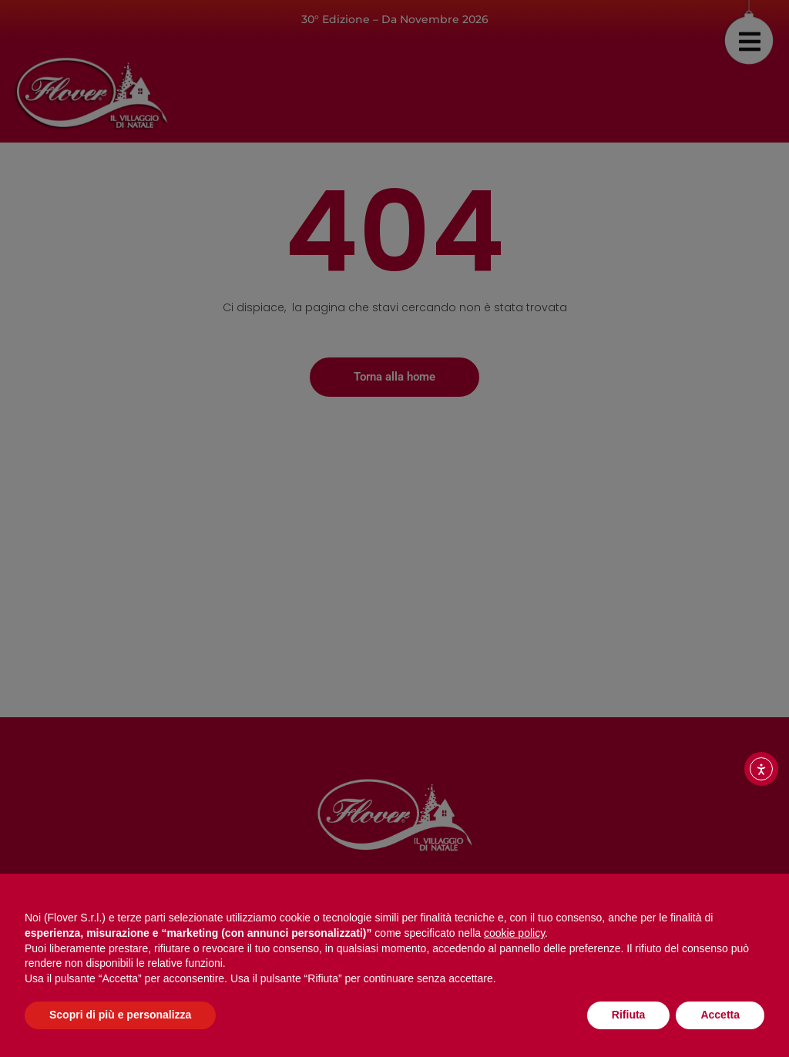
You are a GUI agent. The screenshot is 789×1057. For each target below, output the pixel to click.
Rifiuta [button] (629, 1014)
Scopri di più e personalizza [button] (120, 1014)
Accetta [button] (720, 1014)
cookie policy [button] (514, 933)
